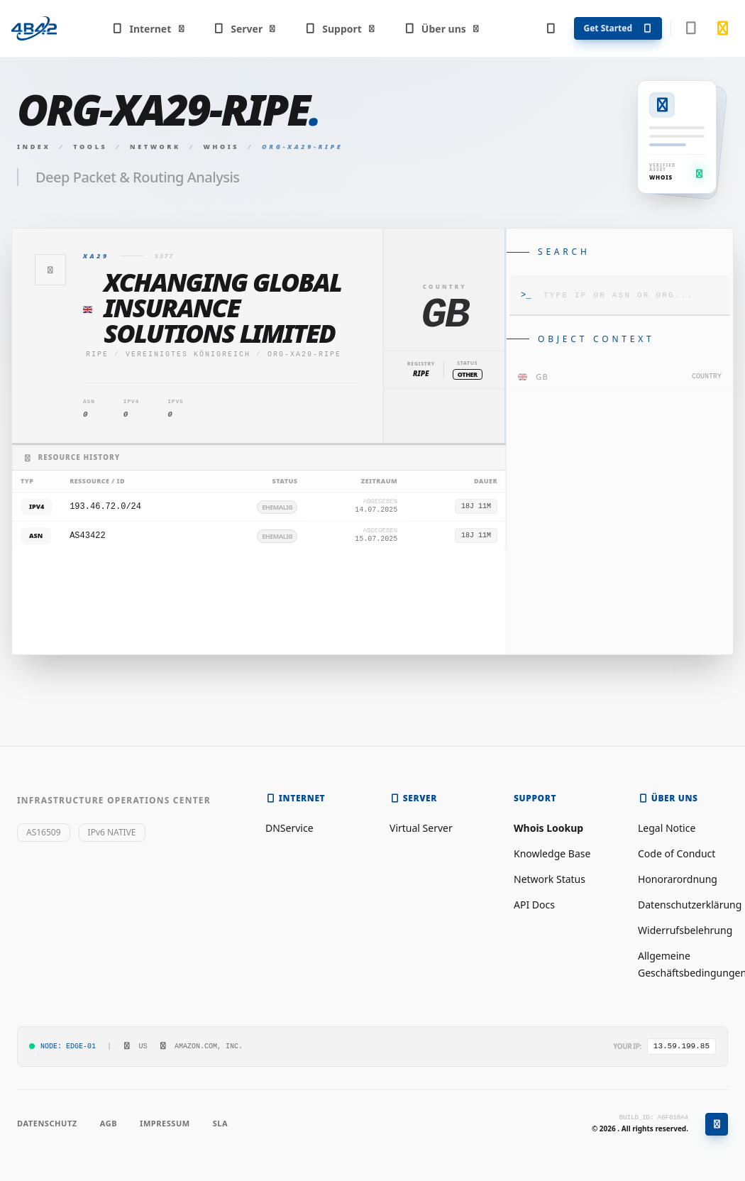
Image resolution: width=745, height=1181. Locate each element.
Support (340, 28)
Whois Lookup (548, 828)
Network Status (549, 879)
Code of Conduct (676, 853)
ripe (97, 354)
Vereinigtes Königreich (188, 354)
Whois (222, 146)
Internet (148, 28)
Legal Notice (666, 828)
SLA (220, 1123)
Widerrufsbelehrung (685, 930)
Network (155, 146)
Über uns (441, 28)
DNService (289, 828)
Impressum (165, 1123)
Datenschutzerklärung (689, 904)
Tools (90, 146)
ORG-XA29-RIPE (304, 354)
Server (245, 28)
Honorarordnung (677, 879)
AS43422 (87, 536)
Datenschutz (47, 1123)
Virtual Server (421, 828)
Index (34, 146)
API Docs (534, 904)
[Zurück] (50, 269)
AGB (108, 1123)
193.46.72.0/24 (105, 507)
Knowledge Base (552, 853)
